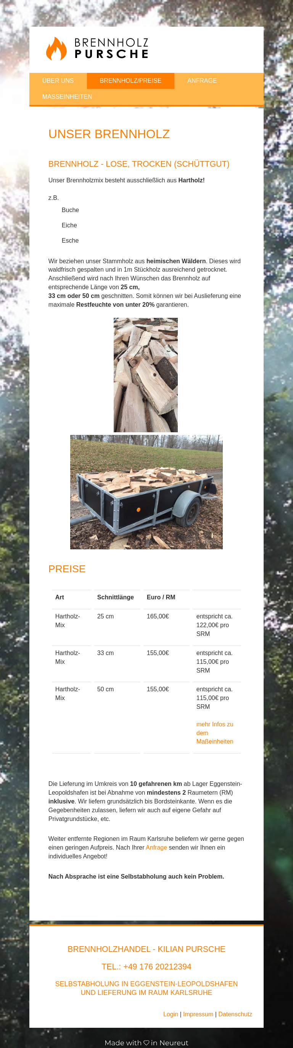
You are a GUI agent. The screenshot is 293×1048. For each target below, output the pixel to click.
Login (170, 1014)
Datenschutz (235, 1014)
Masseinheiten (67, 96)
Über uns (58, 80)
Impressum (198, 1014)
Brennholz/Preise (131, 80)
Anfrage (202, 80)
